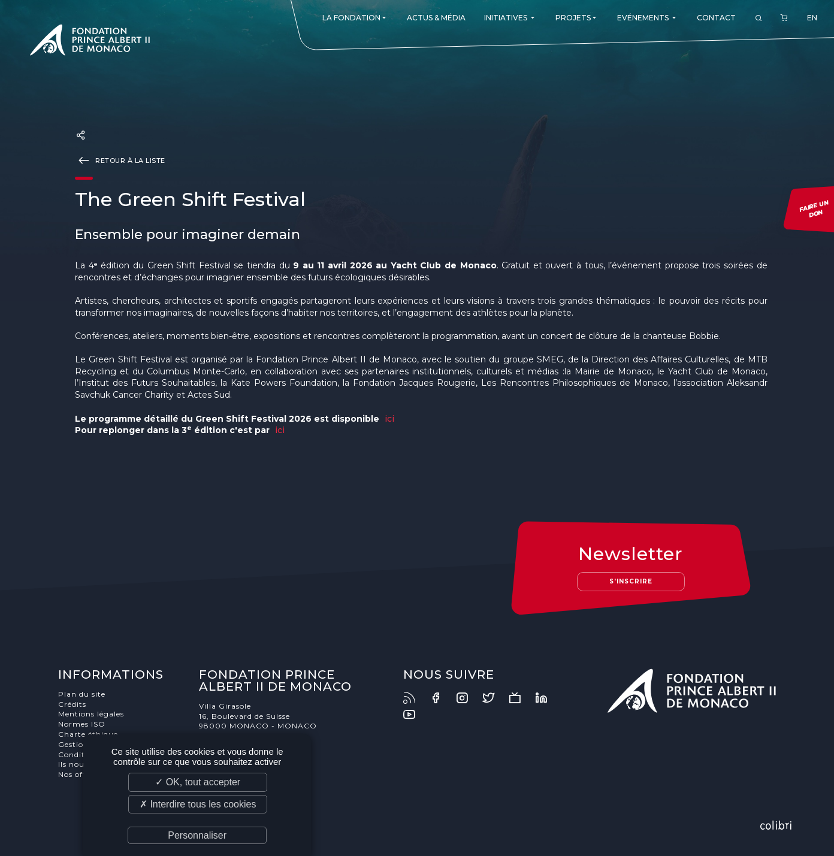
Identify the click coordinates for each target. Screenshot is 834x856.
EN (812, 17)
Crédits (72, 704)
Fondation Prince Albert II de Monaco (90, 42)
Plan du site (81, 693)
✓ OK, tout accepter (197, 782)
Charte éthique (88, 734)
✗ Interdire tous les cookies (198, 804)
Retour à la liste (120, 160)
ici (389, 418)
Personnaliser (197, 835)
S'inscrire (630, 581)
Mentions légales (91, 713)
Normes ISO (81, 723)
